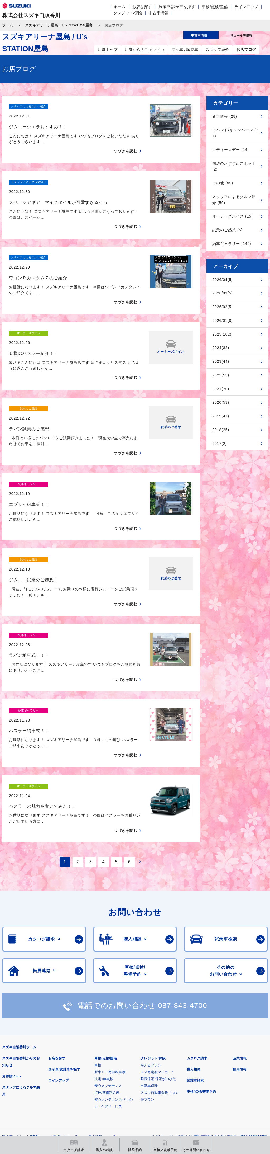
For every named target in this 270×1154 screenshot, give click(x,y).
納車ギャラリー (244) (231, 244)
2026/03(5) (222, 293)
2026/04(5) (222, 279)
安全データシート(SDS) (20, 1044)
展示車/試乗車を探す (176, 7)
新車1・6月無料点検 (110, 980)
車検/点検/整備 (215, 7)
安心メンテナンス (108, 993)
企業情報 (240, 966)
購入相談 (193, 977)
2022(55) (220, 375)
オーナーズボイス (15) (232, 216)
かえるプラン (151, 973)
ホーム (120, 7)
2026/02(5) (222, 307)
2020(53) (220, 402)
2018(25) (220, 430)
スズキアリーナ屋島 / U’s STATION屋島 (59, 25)
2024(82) (220, 348)
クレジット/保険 (127, 13)
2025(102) (222, 334)
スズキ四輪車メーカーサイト (29, 1070)
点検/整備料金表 (106, 1000)
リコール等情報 (227, 1070)
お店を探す (142, 7)
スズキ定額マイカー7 (157, 980)
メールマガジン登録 (161, 1070)
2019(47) (220, 416)
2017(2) (219, 443)
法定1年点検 (103, 986)
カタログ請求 (197, 966)
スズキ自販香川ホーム (19, 955)
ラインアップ (246, 7)
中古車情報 (158, 13)
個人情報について (102, 1044)
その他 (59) (222, 183)
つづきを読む (125, 142)
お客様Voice (11, 984)
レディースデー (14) (230, 150)
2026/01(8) (222, 320)
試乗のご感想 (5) (227, 230)
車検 (97, 973)
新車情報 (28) (224, 116)
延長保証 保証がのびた (158, 986)
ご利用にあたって (63, 1044)
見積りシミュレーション (95, 1070)
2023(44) (220, 361)
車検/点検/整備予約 (201, 999)
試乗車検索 (195, 988)
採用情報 (240, 977)
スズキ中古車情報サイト (30, 1097)
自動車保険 (149, 993)
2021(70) (220, 389)
